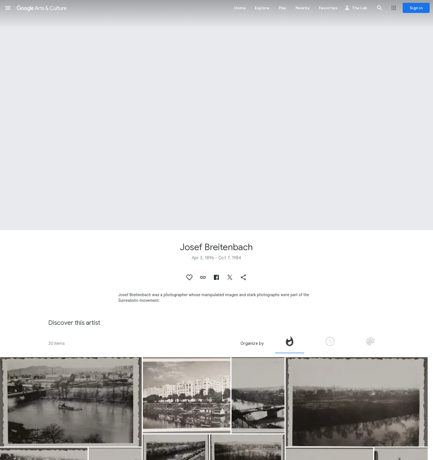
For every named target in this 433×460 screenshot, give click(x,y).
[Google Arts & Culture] (41, 8)
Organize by (252, 343)
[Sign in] (416, 8)
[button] (8, 8)
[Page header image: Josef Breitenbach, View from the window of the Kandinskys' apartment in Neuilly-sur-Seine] (216, 115)
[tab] (289, 343)
